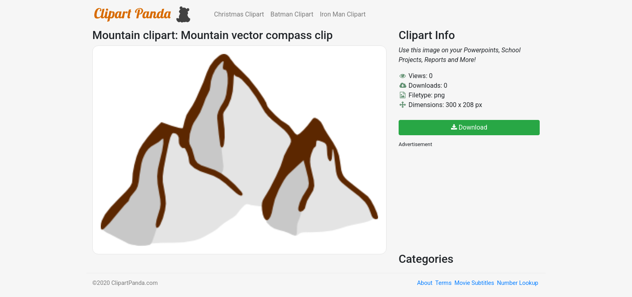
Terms (443, 283)
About (424, 283)
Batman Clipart (291, 14)
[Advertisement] (459, 199)
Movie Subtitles (474, 283)
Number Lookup (517, 283)
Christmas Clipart (239, 14)
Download (469, 127)
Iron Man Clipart (343, 14)
